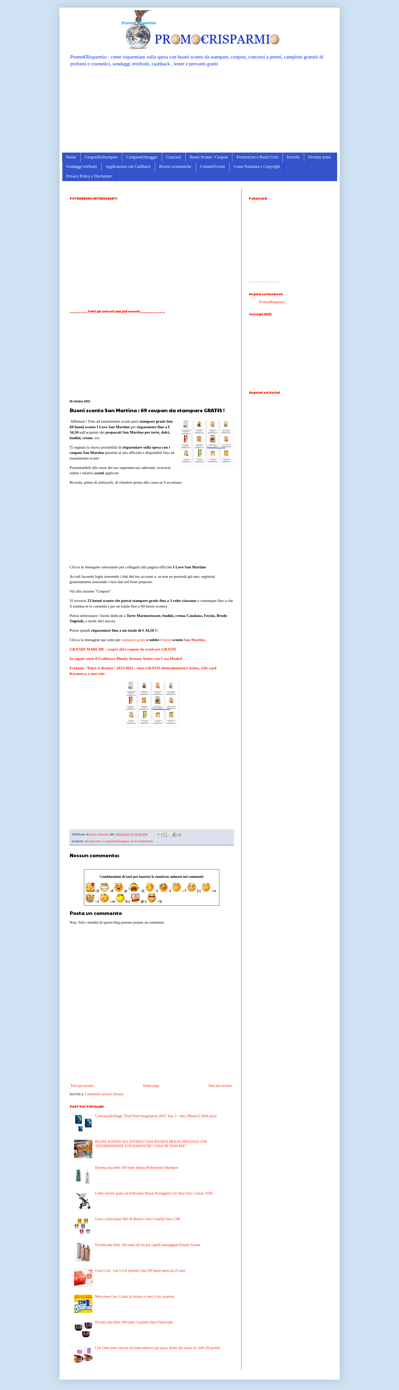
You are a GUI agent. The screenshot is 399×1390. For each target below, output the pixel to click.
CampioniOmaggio (142, 157)
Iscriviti (293, 157)
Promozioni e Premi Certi (257, 157)
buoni (166, 640)
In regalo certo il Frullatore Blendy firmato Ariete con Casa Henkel (126, 658)
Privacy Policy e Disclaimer (89, 176)
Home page (151, 1086)
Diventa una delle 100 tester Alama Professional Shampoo (136, 1168)
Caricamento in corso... (265, 282)
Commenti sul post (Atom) (104, 1094)
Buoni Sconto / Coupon (209, 157)
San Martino (194, 640)
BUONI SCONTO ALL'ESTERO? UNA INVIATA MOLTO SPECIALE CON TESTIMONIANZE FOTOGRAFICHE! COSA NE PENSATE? (151, 1144)
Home (71, 157)
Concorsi (173, 157)
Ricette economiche (175, 166)
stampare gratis (134, 640)
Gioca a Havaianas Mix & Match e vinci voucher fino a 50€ (138, 1219)
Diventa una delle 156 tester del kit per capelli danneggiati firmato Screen (147, 1245)
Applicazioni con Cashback (128, 166)
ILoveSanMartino (142, 841)
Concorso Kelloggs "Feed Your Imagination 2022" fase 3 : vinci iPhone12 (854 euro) (156, 1116)
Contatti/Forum (212, 166)
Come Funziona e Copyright (257, 166)
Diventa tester (319, 157)
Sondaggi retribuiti (81, 166)
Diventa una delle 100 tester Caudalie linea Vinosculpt (134, 1322)
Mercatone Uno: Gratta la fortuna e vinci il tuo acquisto (134, 1296)
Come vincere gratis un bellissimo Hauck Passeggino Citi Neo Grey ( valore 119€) (154, 1193)
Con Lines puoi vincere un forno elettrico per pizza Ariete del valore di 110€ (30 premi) (157, 1348)
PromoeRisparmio (272, 302)
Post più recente (82, 1086)
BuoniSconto (93, 841)
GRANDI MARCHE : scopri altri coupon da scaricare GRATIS (123, 649)
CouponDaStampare (101, 157)
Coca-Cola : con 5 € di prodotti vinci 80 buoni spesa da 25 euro (140, 1271)
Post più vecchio (220, 1086)
